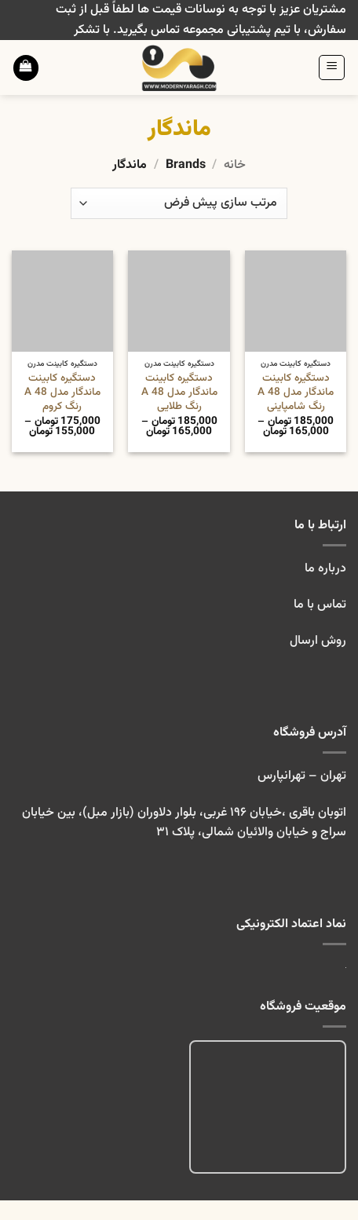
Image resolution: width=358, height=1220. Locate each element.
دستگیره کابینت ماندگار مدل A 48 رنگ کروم (62, 392)
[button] (332, 67)
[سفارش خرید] (179, 203)
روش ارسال (318, 641)
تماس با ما (318, 605)
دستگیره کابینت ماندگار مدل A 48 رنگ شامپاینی (296, 392)
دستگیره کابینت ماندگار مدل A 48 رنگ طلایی (179, 392)
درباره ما (325, 569)
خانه (235, 165)
